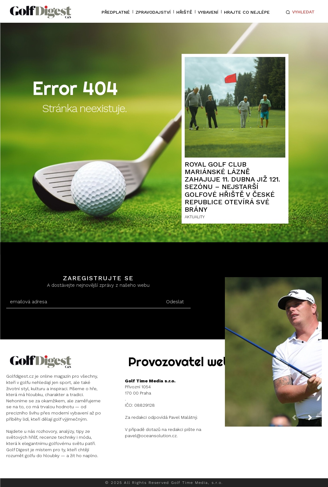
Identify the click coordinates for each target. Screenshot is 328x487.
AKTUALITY (195, 217)
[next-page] (315, 420)
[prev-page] (299, 420)
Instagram (29, 471)
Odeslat (175, 302)
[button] (299, 12)
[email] (82, 301)
